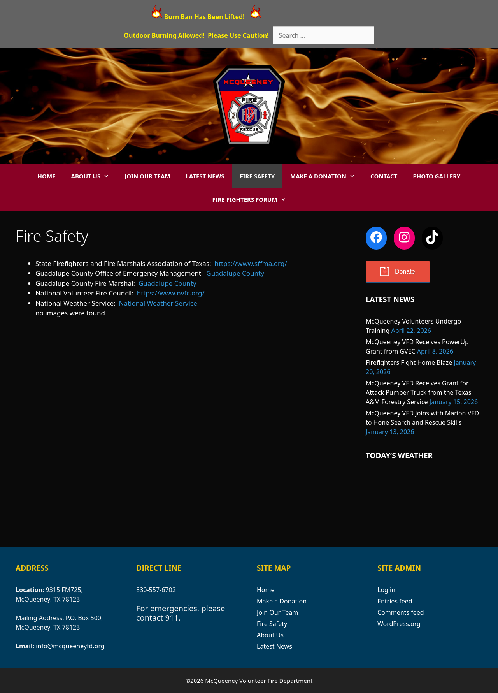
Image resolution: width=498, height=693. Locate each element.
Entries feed (394, 601)
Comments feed (400, 612)
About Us (94, 176)
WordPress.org (399, 623)
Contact (383, 176)
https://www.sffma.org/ (250, 263)
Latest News (205, 176)
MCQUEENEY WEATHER (424, 502)
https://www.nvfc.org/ (171, 292)
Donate (405, 271)
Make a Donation (326, 176)
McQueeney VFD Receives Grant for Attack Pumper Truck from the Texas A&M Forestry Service (418, 392)
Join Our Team (147, 176)
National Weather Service (158, 303)
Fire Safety (257, 176)
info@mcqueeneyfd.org (70, 646)
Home (47, 176)
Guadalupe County (235, 273)
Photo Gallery (436, 176)
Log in (386, 590)
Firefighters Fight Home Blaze (409, 362)
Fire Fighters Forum (252, 199)
